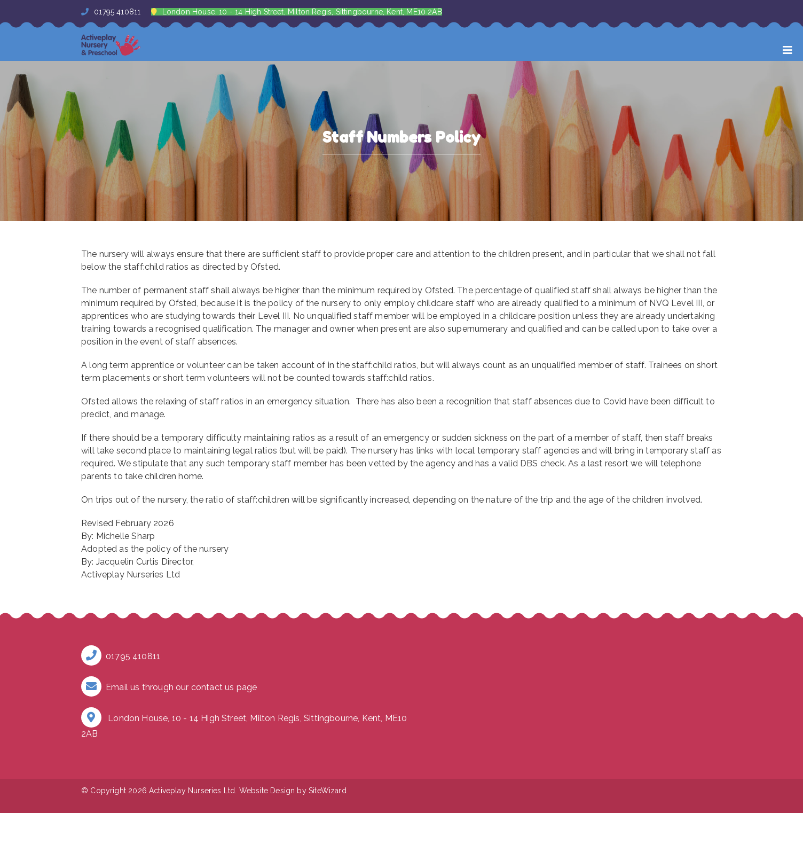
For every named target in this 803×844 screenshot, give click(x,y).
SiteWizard (328, 790)
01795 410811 (110, 11)
